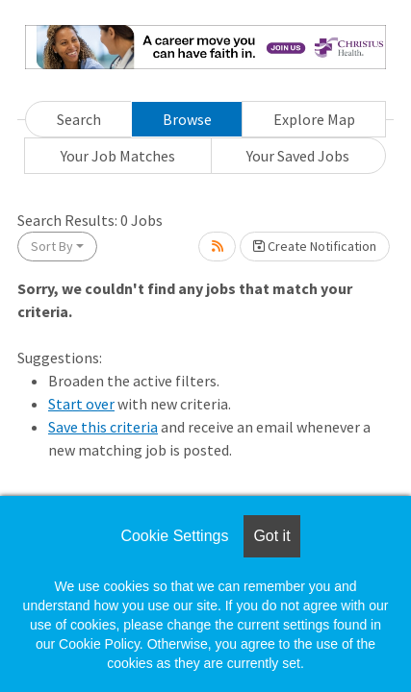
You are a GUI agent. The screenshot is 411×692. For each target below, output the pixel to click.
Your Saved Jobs (297, 155)
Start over (81, 403)
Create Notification (314, 246)
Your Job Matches (118, 155)
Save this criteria (103, 426)
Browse (187, 119)
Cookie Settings (174, 536)
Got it (271, 536)
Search (79, 119)
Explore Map (314, 119)
